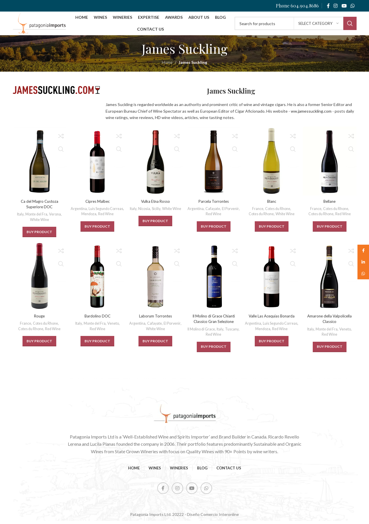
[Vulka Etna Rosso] (155, 165)
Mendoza (88, 222)
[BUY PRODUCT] (39, 235)
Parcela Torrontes (213, 204)
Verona (56, 217)
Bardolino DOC (97, 319)
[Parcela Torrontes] (214, 165)
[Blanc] (272, 165)
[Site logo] (46, 25)
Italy (19, 217)
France (257, 211)
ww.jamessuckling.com (311, 116)
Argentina (97, 211)
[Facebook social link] (328, 5)
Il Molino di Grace (209, 332)
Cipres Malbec (97, 204)
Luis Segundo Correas (96, 217)
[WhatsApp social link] (352, 5)
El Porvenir (205, 217)
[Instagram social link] (336, 5)
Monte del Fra (36, 217)
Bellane (330, 204)
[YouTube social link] (344, 5)
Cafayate (222, 211)
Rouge (39, 319)
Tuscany (205, 337)
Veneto (114, 326)
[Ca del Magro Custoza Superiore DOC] (39, 165)
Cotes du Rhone (278, 211)
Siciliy (167, 211)
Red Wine (106, 222)
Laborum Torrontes (155, 319)
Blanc (272, 204)
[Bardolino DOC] (97, 280)
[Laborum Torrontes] (155, 280)
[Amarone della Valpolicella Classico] (330, 280)
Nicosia (153, 211)
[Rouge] (39, 280)
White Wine (39, 222)
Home (167, 67)
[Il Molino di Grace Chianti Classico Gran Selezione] (214, 280)
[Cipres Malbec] (97, 165)
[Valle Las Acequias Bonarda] (272, 280)
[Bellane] (330, 165)
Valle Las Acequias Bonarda (272, 319)
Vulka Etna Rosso (155, 204)
